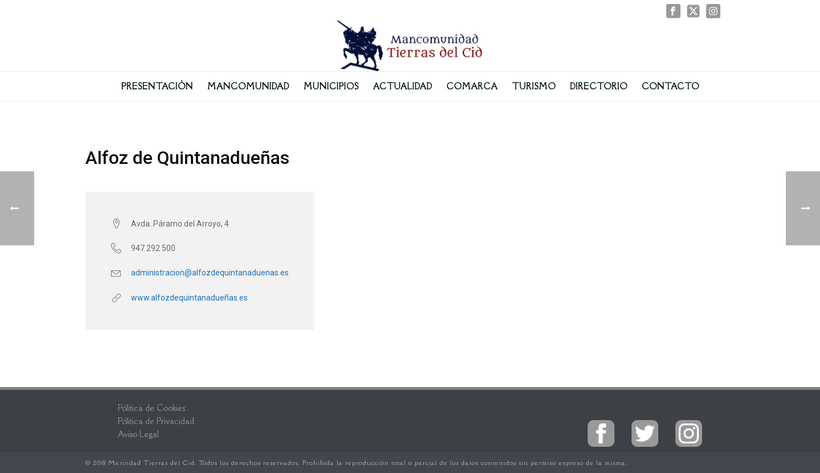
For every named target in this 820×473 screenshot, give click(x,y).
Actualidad (402, 86)
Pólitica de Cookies (151, 407)
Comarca (472, 86)
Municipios (331, 86)
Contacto (670, 86)
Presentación (157, 86)
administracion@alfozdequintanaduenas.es (210, 272)
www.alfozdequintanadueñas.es (189, 297)
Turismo (534, 86)
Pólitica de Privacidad (156, 421)
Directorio (599, 86)
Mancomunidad (248, 86)
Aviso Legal (138, 434)
